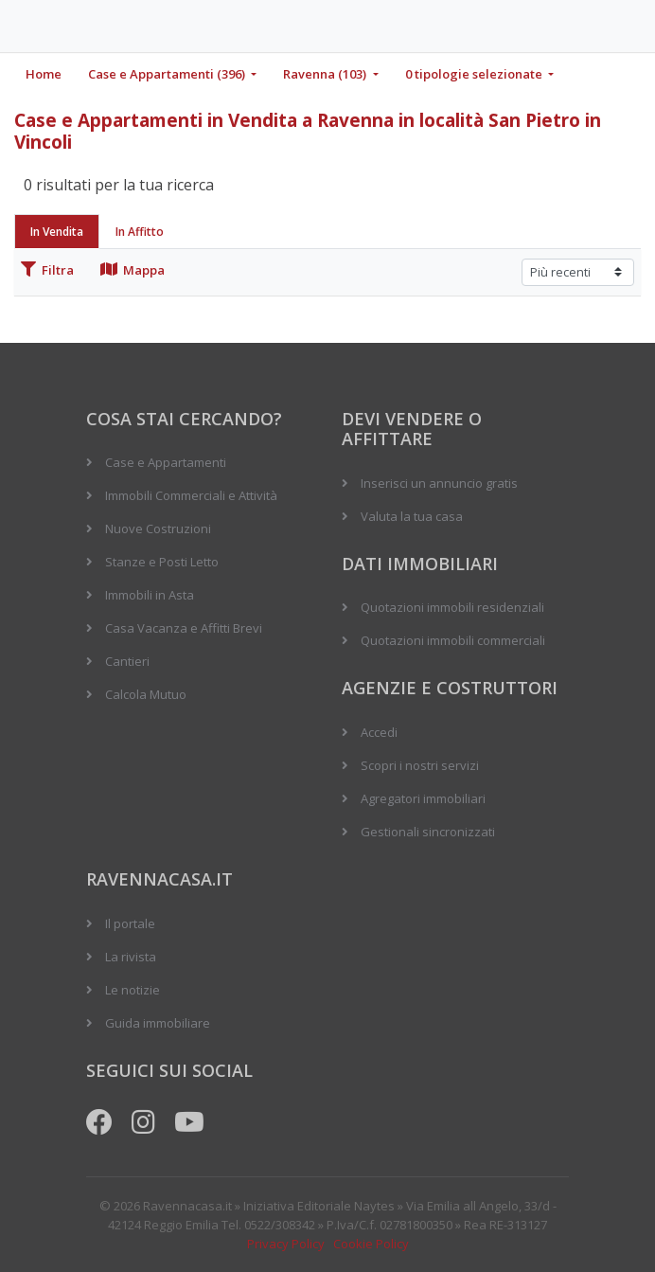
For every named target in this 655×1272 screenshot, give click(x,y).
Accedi (379, 732)
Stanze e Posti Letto (162, 561)
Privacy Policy (286, 1243)
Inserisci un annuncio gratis (439, 483)
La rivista (130, 956)
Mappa (132, 269)
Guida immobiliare (157, 1022)
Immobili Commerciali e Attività (191, 495)
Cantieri (127, 661)
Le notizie (132, 989)
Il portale (130, 923)
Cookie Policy (371, 1243)
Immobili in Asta (149, 594)
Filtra (47, 269)
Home (44, 73)
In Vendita (56, 232)
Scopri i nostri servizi (420, 765)
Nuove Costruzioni (158, 528)
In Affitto (139, 232)
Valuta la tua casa (412, 516)
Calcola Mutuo (145, 694)
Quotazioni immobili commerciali (453, 640)
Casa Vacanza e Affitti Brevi (183, 627)
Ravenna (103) (326, 73)
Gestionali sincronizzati (428, 831)
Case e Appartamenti (165, 462)
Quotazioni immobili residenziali (452, 607)
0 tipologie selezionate (475, 73)
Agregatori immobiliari (423, 798)
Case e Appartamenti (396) (168, 73)
